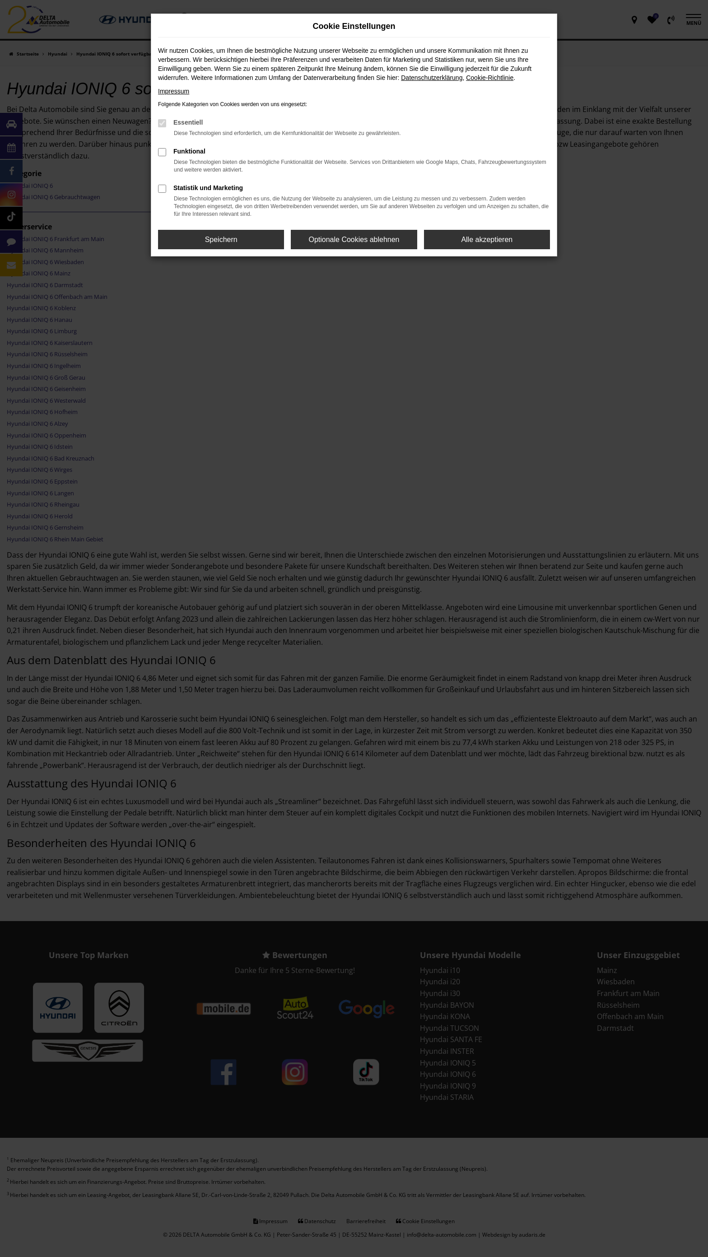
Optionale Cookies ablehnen (353, 239)
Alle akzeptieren (486, 239)
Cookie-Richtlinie (489, 77)
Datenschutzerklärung (431, 77)
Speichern (221, 239)
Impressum (173, 91)
